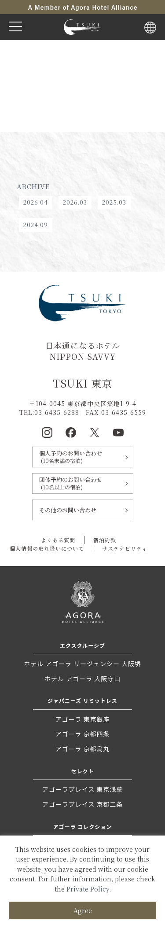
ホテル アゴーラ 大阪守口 (82, 678)
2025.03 (114, 202)
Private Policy (87, 888)
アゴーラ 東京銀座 (82, 719)
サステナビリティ (124, 548)
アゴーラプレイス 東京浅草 (82, 789)
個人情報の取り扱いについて (47, 548)
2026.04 (35, 202)
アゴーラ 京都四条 (82, 733)
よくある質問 (58, 540)
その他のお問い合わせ (67, 510)
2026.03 (75, 202)
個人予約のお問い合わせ (82, 457)
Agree (82, 910)
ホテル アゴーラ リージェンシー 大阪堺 (82, 663)
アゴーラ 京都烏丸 (82, 748)
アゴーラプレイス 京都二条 (82, 804)
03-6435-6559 (123, 412)
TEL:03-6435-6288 (49, 412)
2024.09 (35, 224)
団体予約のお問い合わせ (82, 483)
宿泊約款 (104, 540)
